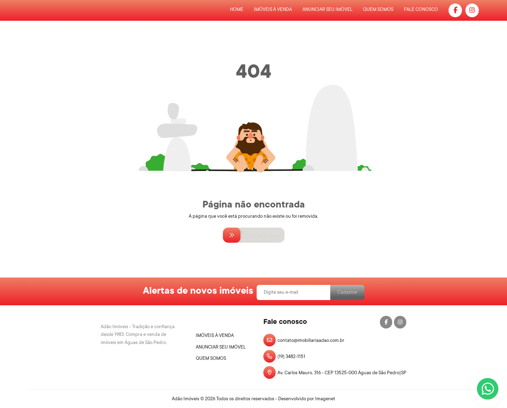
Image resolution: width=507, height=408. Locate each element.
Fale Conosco (421, 9)
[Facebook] (455, 10)
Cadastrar (347, 292)
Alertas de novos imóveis (198, 290)
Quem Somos (378, 9)
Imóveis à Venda (273, 9)
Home (236, 9)
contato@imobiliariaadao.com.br (303, 340)
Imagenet (325, 398)
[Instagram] (472, 10)
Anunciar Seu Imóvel (327, 9)
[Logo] (139, 331)
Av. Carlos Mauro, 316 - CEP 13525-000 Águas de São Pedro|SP (334, 372)
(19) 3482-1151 (284, 356)
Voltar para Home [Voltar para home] (253, 235)
